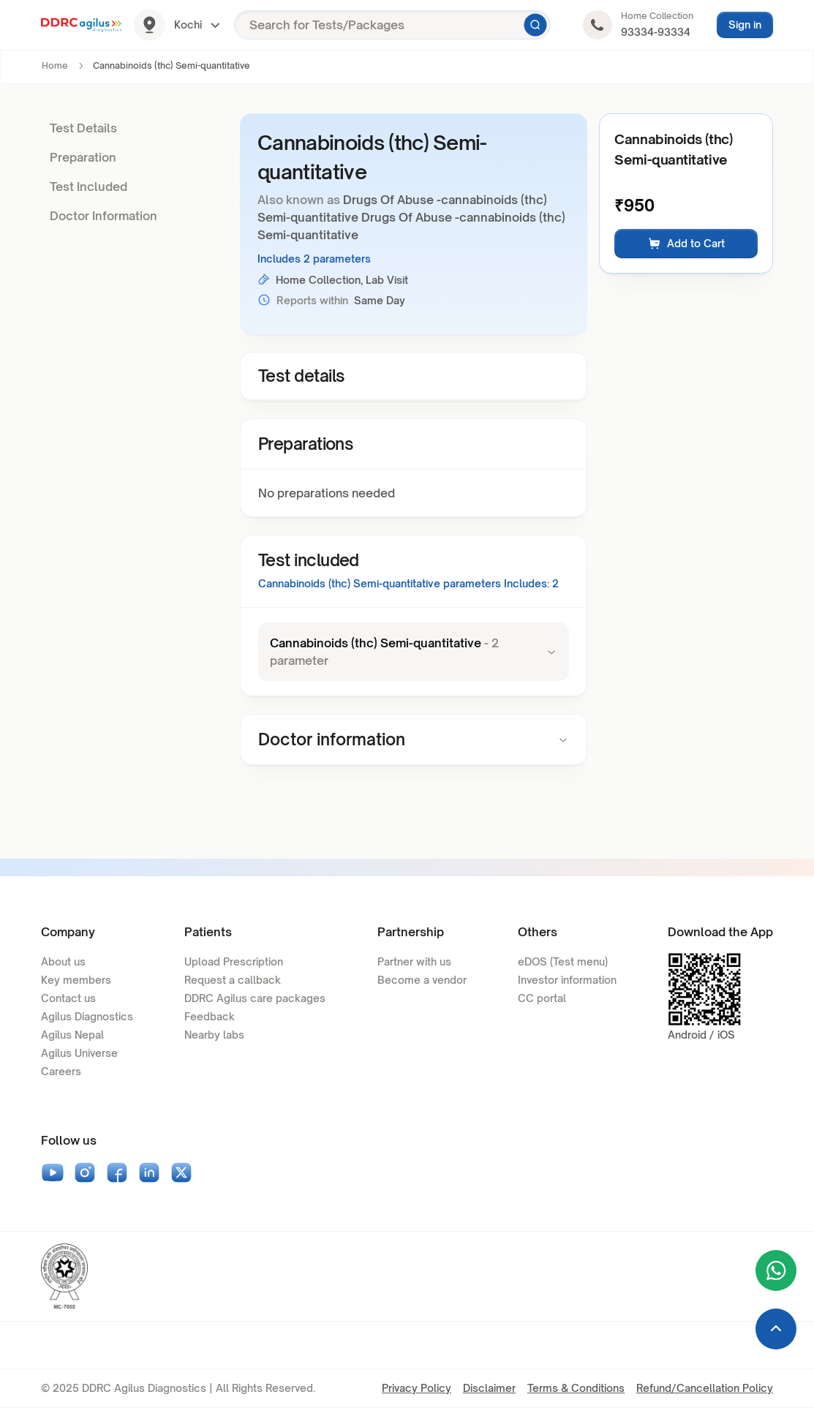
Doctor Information (103, 215)
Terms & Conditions (576, 1388)
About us (63, 961)
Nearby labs (214, 1034)
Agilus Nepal (72, 1034)
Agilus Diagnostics (87, 1016)
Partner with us (414, 961)
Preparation (83, 157)
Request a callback (232, 980)
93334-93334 (655, 32)
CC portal (542, 998)
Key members (76, 980)
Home (55, 65)
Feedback (209, 1016)
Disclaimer (489, 1388)
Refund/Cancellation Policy (704, 1388)
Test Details (83, 128)
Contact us (68, 998)
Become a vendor (422, 980)
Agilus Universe (79, 1053)
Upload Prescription (233, 961)
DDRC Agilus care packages (254, 998)
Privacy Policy (416, 1388)
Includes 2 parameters (314, 258)
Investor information (567, 980)
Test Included (88, 186)
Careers (61, 1071)
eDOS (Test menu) (563, 961)
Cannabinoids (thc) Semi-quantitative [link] (171, 65)
